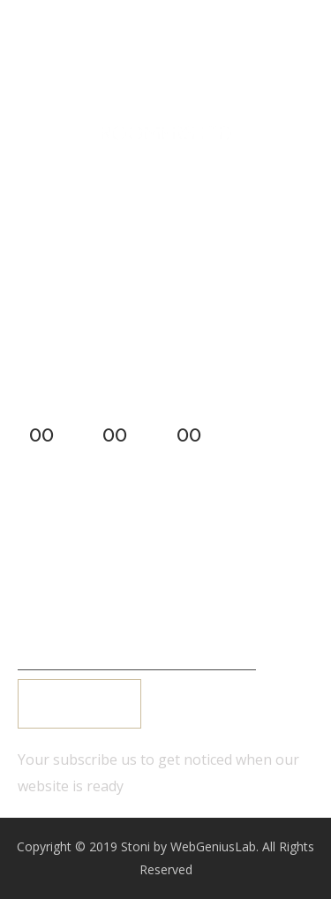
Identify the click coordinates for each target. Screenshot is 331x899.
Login (61, 551)
